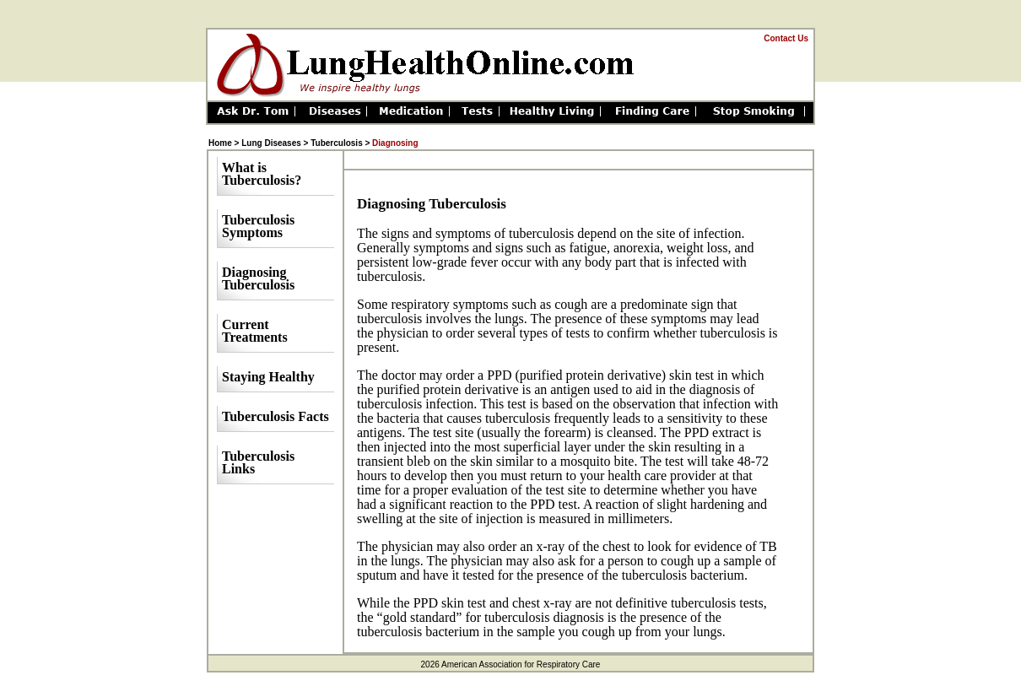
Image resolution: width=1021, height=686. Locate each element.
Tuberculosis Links (258, 462)
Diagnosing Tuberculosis (258, 278)
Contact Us (786, 38)
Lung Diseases (271, 143)
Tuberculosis (338, 143)
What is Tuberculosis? (261, 173)
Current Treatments (255, 330)
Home (220, 143)
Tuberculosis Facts (275, 416)
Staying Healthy (268, 377)
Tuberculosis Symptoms (258, 226)
